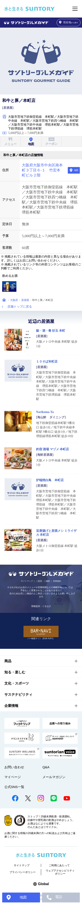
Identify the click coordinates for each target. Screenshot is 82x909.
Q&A (45, 767)
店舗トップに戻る (19, 306)
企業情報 (11, 706)
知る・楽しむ (14, 672)
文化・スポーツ (16, 683)
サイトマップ (27, 581)
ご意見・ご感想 (43, 581)
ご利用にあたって (59, 865)
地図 (76, 170)
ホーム (4, 300)
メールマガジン (53, 777)
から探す (68, 22)
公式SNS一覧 (14, 787)
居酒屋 (25, 300)
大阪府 (14, 300)
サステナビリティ (18, 694)
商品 (7, 661)
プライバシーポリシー (22, 872)
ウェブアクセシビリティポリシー (60, 872)
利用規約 (57, 581)
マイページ (12, 777)
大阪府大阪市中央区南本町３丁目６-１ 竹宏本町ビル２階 (42, 170)
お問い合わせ (14, 767)
